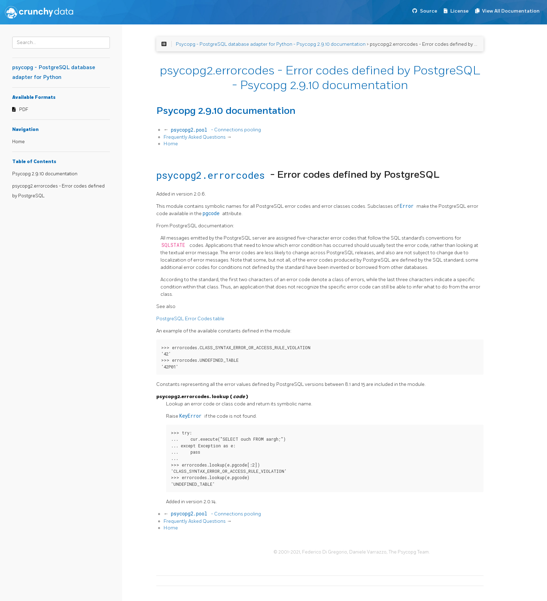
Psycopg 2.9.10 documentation (44, 174)
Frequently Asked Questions (195, 137)
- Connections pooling (215, 130)
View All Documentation (511, 11)
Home (18, 142)
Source (428, 11)
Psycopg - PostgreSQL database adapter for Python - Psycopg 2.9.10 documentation (271, 44)
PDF (23, 109)
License (459, 11)
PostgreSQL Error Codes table (190, 319)
